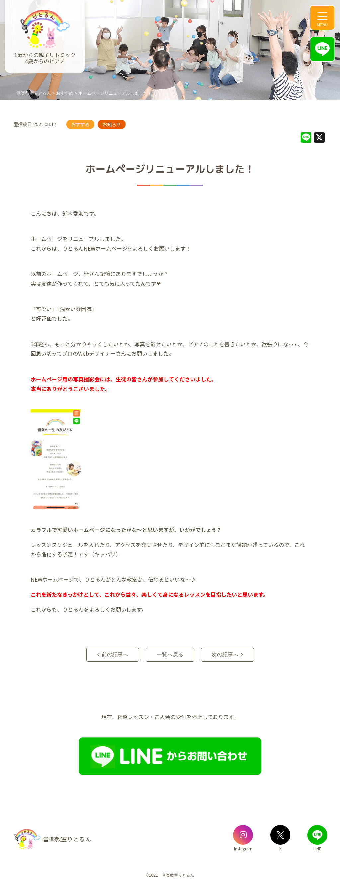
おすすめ (80, 124)
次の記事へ (225, 654)
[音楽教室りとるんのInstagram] (243, 835)
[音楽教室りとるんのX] (280, 835)
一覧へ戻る (170, 654)
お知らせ (111, 124)
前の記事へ (115, 654)
